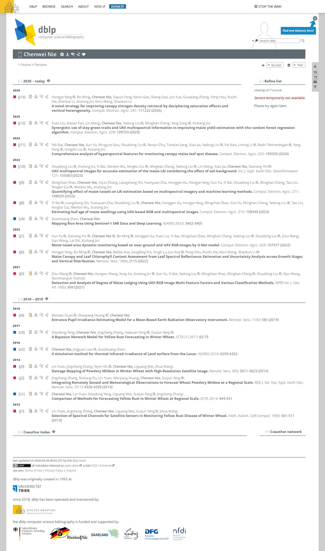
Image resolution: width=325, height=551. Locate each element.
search (67, 6)
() (111, 261)
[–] (262, 81)
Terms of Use (33, 470)
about (83, 6)
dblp (33, 6)
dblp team (79, 460)
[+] (267, 431)
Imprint (71, 470)
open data (71, 465)
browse (49, 6)
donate (117, 6)
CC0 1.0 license (101, 465)
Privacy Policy (54, 470)
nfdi (98, 6)
